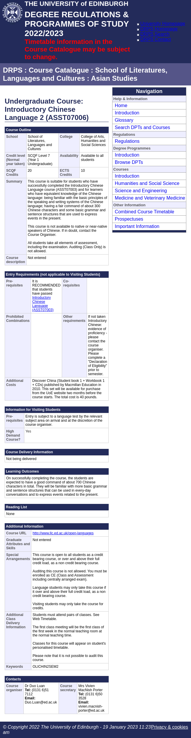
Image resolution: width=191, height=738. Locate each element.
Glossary (124, 120)
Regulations (127, 141)
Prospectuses (129, 219)
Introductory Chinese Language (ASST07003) (43, 304)
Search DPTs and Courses (142, 127)
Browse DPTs (129, 162)
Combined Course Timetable (144, 211)
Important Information (137, 226)
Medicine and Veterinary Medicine (150, 197)
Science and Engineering (141, 190)
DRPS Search (155, 34)
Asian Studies (114, 78)
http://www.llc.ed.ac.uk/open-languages (63, 533)
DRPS (13, 70)
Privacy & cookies (169, 727)
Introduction (127, 112)
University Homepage (162, 23)
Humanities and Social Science (147, 183)
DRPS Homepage (159, 28)
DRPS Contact (155, 39)
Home (121, 105)
